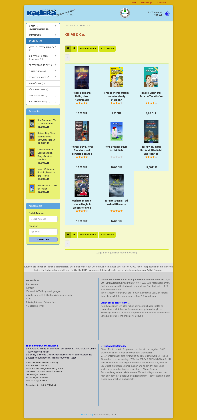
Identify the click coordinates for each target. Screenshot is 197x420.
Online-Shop (87, 416)
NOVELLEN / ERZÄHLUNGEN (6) (41, 50)
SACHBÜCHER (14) (37, 85)
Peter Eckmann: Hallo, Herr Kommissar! (81, 98)
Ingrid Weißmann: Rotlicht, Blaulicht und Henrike (151, 152)
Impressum (32, 286)
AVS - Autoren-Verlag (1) (39, 103)
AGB (28, 300)
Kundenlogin (146, 3)
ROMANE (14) (35, 36)
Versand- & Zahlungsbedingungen (43, 293)
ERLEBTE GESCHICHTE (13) (40, 67)
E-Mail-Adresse (36, 215)
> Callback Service (35, 307)
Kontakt (30, 289)
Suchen (133, 3)
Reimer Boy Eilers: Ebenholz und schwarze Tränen (82, 152)
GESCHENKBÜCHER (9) (39, 79)
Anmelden (43, 241)
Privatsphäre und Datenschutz (41, 303)
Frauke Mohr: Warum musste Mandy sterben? (116, 98)
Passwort (33, 227)
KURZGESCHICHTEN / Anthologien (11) (38, 59)
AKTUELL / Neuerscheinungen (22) (39, 29)
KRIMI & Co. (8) (35, 43)
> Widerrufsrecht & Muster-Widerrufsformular (49, 296)
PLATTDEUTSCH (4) (37, 73)
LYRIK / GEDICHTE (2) (38, 97)
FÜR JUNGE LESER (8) (38, 91)
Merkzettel (161, 3)
